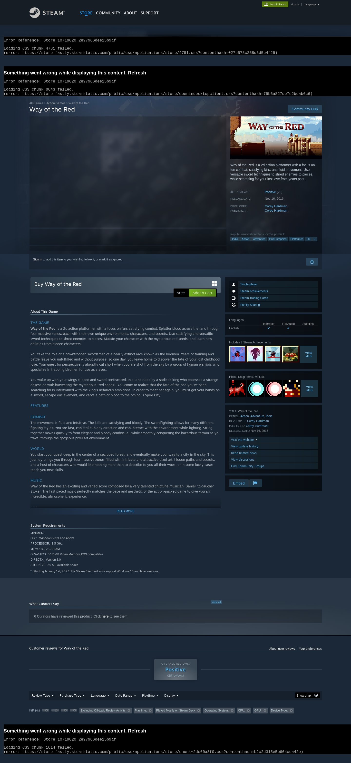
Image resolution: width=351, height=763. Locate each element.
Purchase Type (70, 701)
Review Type (41, 701)
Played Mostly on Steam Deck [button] (175, 716)
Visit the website (244, 445)
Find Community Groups (247, 472)
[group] (175, 716)
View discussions (242, 465)
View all (216, 608)
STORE (86, 12)
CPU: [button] (241, 716)
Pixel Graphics (278, 244)
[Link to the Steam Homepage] (50, 17)
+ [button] (314, 244)
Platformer (297, 244)
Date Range (123, 701)
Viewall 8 (308, 360)
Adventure (259, 244)
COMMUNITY (108, 12)
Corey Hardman (276, 212)
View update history (244, 452)
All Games (36, 109)
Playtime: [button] (141, 716)
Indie (235, 244)
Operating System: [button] (217, 716)
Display (169, 701)
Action (245, 244)
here (105, 622)
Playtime (148, 701)
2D (308, 244)
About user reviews (282, 654)
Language (98, 701)
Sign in (37, 265)
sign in (295, 4)
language (310, 4)
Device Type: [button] (279, 716)
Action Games (55, 109)
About (130, 12)
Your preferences (310, 654)
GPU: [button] (258, 716)
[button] (202, 299)
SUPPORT (150, 12)
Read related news (244, 459)
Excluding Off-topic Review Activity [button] (103, 716)
